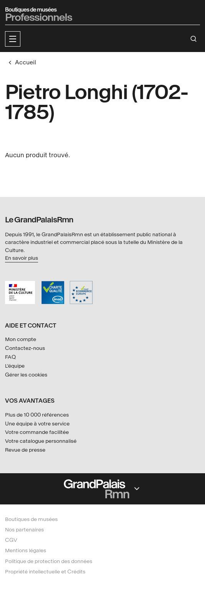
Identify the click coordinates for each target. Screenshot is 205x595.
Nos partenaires (24, 529)
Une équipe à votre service (37, 423)
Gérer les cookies (26, 374)
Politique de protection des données (48, 561)
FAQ (10, 357)
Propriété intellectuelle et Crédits (45, 571)
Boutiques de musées (31, 519)
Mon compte (20, 339)
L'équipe (15, 365)
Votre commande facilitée (37, 432)
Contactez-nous (25, 348)
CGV (11, 540)
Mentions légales (25, 550)
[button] (12, 39)
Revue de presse (25, 449)
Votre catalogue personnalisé (41, 441)
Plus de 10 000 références (37, 414)
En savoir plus (21, 258)
